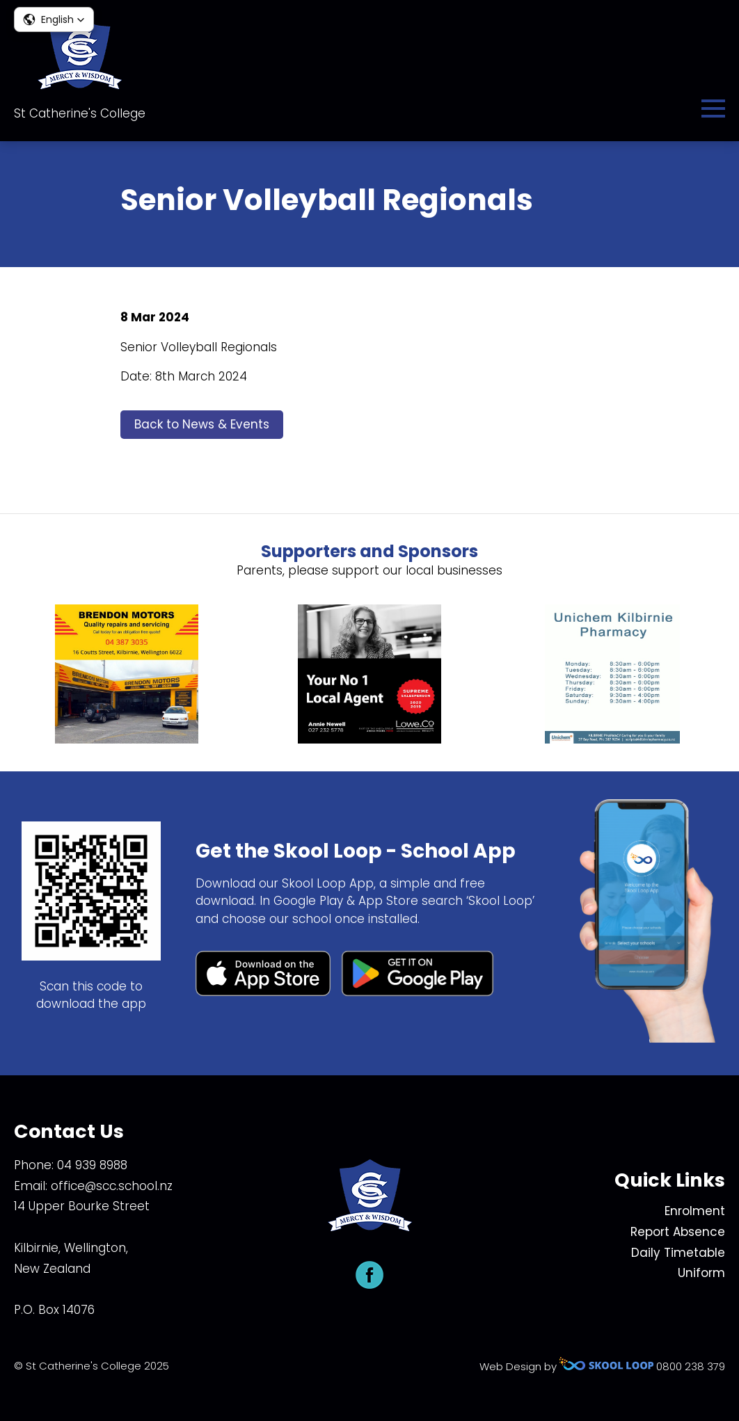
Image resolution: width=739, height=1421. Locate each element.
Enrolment (695, 1211)
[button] (54, 19)
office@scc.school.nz (112, 1186)
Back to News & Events (201, 424)
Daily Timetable (678, 1252)
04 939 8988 (92, 1165)
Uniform (701, 1273)
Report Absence (677, 1231)
